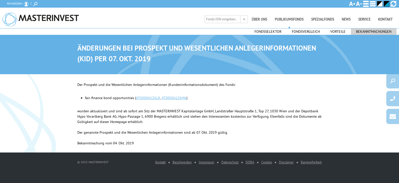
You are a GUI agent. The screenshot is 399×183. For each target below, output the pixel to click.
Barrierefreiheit (311, 162)
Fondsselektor (267, 31)
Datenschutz (230, 162)
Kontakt (385, 19)
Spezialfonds (322, 19)
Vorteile (338, 31)
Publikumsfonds (289, 19)
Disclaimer (286, 162)
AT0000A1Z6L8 (148, 98)
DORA (250, 162)
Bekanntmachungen (373, 31)
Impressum (206, 162)
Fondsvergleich (306, 31)
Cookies (266, 162)
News (346, 19)
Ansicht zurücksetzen (393, 4)
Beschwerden (182, 162)
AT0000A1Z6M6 (174, 98)
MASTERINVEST (41, 18)
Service (364, 19)
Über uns (259, 19)
